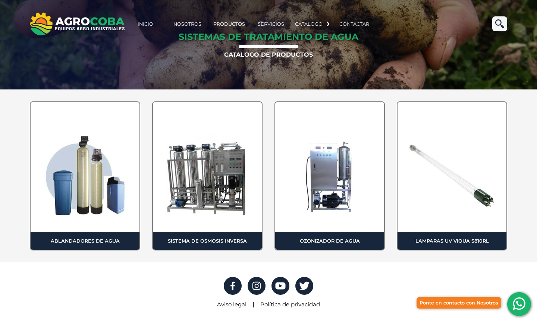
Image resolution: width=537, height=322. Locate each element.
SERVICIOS (271, 24)
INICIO (145, 24)
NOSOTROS (187, 24)
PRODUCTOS (229, 24)
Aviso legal (231, 304)
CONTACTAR (354, 24)
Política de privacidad (290, 304)
